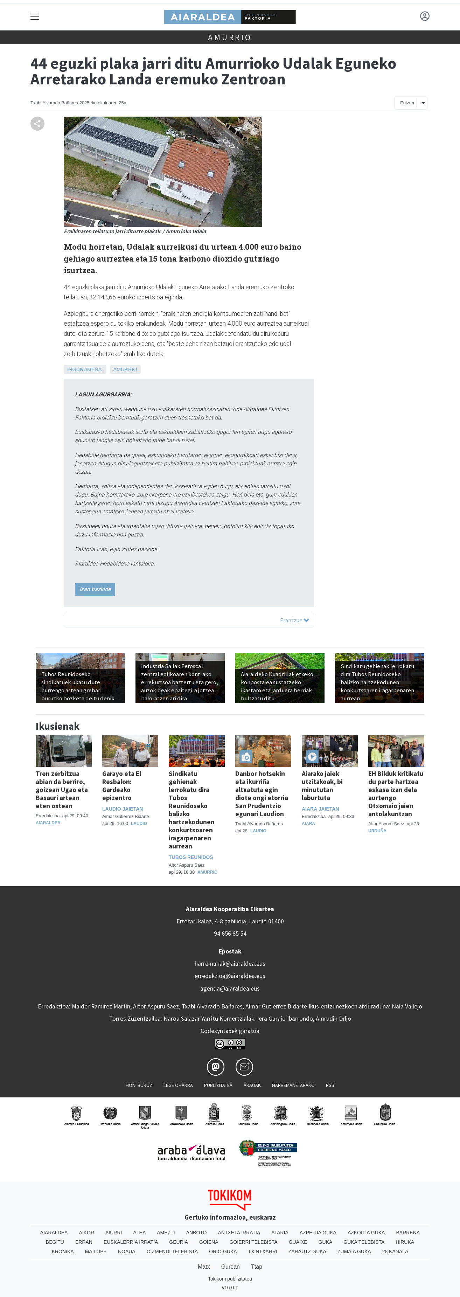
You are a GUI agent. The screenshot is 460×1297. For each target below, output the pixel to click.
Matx (204, 1267)
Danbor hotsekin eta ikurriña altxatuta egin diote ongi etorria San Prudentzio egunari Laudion (261, 793)
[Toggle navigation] (34, 17)
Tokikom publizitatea (230, 1279)
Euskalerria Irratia (131, 1242)
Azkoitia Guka (366, 1232)
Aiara (308, 823)
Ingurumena (84, 369)
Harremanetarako (293, 1085)
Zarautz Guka (307, 1251)
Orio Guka (223, 1251)
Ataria (279, 1232)
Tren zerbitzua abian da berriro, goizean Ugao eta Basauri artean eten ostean (62, 789)
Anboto (196, 1232)
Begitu (55, 1242)
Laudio (139, 823)
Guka (326, 1242)
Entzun (407, 102)
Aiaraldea (48, 822)
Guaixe (298, 1242)
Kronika (63, 1251)
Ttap (256, 1267)
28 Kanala (395, 1251)
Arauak (252, 1085)
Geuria (178, 1242)
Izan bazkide (95, 589)
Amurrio (230, 37)
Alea (139, 1232)
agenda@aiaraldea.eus (230, 988)
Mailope (96, 1251)
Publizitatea (218, 1085)
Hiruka (405, 1242)
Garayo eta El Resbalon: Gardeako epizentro (121, 785)
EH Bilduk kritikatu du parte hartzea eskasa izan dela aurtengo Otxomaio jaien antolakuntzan (396, 793)
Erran (83, 1242)
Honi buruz (139, 1085)
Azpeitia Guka (318, 1232)
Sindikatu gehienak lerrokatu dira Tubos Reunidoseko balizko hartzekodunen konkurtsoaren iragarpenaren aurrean (192, 809)
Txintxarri (262, 1251)
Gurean (230, 1267)
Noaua (126, 1251)
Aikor (86, 1232)
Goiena (208, 1242)
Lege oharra (178, 1085)
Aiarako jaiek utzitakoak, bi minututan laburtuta (322, 785)
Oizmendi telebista (172, 1251)
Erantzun (294, 620)
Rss (330, 1085)
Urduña (377, 830)
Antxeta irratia (239, 1232)
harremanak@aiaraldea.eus (230, 963)
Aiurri (113, 1232)
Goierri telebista (253, 1242)
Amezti (166, 1232)
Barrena (408, 1232)
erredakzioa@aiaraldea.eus (230, 976)
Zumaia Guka (354, 1251)
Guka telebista (363, 1242)
